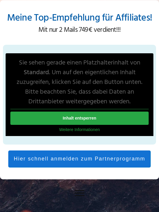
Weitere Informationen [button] (79, 129)
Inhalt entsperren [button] (79, 118)
